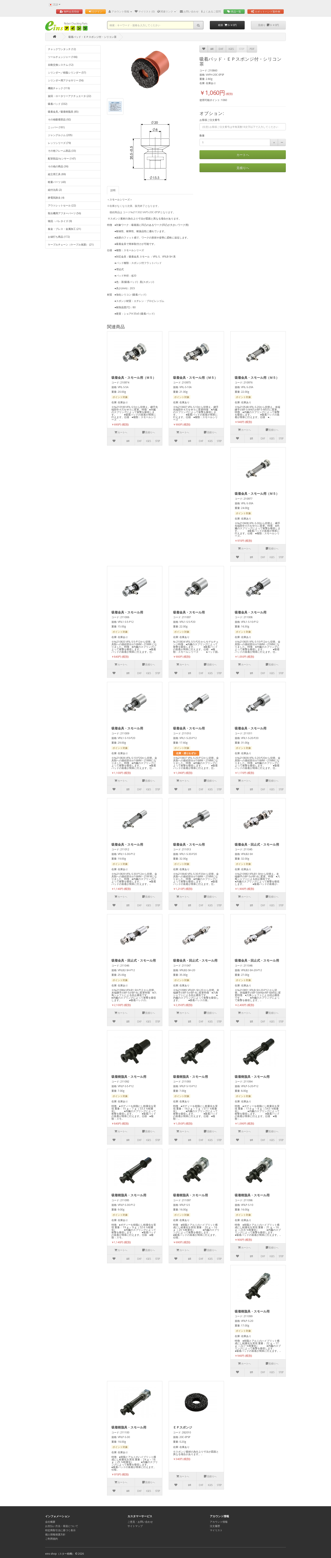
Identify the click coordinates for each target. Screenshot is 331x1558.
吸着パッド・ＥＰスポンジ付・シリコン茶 (92, 37)
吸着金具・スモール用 (127, 612)
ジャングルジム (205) (60, 135)
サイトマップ (135, 1526)
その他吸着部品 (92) (59, 119)
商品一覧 (234, 11)
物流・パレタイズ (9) (60, 221)
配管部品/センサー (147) (62, 158)
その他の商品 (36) (58, 166)
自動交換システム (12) (60, 65)
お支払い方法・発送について (61, 1526)
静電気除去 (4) (56, 197)
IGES (231, 49)
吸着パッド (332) (57, 104)
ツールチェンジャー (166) (62, 57)
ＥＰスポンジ (182, 1427)
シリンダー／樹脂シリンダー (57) (67, 72)
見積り (268, 25)
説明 (112, 190)
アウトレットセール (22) (62, 205)
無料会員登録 (69, 11)
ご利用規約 (51, 1538)
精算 (227, 25)
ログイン (95, 11)
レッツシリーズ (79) (59, 143)
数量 (202, 135)
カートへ (242, 155)
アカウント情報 (219, 1522)
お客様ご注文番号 (209, 120)
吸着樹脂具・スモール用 (128, 1076)
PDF (252, 49)
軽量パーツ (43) (57, 182)
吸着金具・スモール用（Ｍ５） (133, 377)
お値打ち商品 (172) (59, 237)
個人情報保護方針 (55, 1534)
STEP (241, 49)
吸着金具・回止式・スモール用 (257, 844)
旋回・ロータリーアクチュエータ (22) (69, 96)
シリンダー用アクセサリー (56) (65, 80)
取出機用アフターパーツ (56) (64, 213)
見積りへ (242, 168)
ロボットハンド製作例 (265, 11)
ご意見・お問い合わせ (140, 1522)
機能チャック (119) (59, 88)
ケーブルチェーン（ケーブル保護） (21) (71, 244)
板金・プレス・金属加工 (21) (64, 229)
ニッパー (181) (56, 127)
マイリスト (216, 1530)
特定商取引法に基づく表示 (60, 1530)
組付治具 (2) (55, 190)
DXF (221, 49)
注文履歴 (215, 1526)
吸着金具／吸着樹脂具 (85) (63, 111)
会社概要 (50, 1522)
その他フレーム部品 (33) (62, 151)
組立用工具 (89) (57, 174)
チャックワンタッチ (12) (62, 49)
